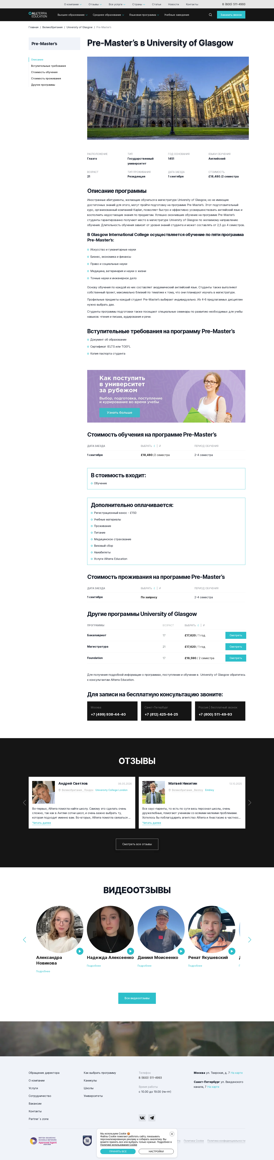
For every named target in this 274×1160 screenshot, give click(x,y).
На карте (237, 1073)
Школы (88, 1088)
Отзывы (94, 4)
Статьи (156, 4)
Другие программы (43, 84)
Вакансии (35, 1103)
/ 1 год (195, 635)
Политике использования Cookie (118, 1144)
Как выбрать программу (100, 1073)
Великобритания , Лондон (77, 789)
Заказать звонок (231, 14)
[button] (249, 802)
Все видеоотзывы (137, 998)
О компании (71, 4)
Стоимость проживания (46, 78)
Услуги (33, 1088)
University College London (111, 789)
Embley (209, 789)
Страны (137, 4)
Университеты (93, 1096)
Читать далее (41, 823)
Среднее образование (107, 14)
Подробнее (43, 971)
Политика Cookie (194, 1140)
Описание (37, 59)
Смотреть (236, 635)
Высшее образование (71, 14)
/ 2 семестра (199, 658)
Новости (173, 4)
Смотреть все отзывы (137, 844)
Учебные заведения (176, 14)
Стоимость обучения (44, 72)
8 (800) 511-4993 (233, 4)
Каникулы (90, 1080)
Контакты (192, 4)
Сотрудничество (40, 1096)
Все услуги (115, 4)
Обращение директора (44, 1073)
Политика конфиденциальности (226, 1140)
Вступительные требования (48, 65)
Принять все (118, 1151)
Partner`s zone (39, 1119)
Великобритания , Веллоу (187, 789)
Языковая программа (142, 14)
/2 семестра (155, 455)
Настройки (156, 1151)
